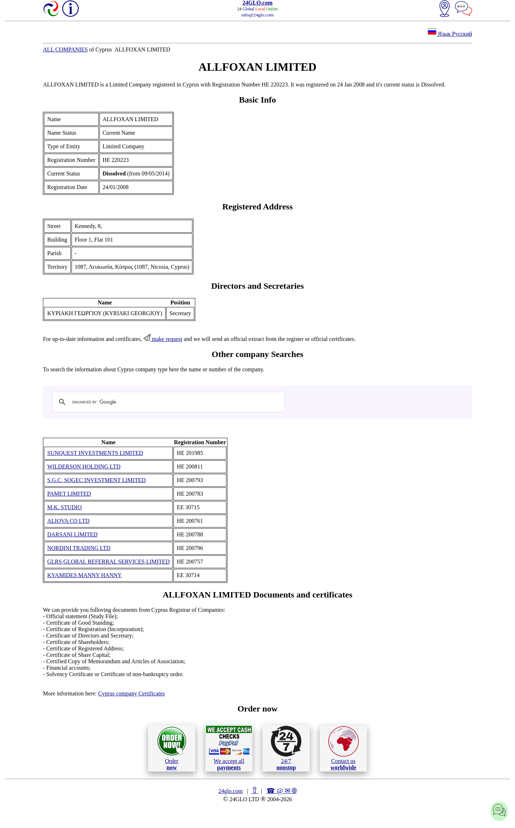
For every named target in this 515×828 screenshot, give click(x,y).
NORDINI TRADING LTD (79, 548)
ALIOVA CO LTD (68, 521)
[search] (167, 402)
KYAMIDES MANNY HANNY (84, 575)
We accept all (229, 748)
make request (162, 339)
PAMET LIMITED (69, 494)
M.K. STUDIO (64, 507)
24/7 (286, 748)
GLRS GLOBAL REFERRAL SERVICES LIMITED (108, 562)
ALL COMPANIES (65, 49)
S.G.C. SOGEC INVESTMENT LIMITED (96, 480)
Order (172, 748)
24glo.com (231, 791)
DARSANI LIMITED (72, 534)
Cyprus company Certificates (131, 693)
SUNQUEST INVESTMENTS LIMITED (95, 453)
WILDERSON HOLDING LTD (84, 466)
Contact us (343, 748)
